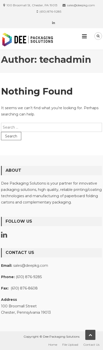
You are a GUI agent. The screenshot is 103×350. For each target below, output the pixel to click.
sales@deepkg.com (30, 265)
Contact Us (91, 344)
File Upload (70, 344)
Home (52, 344)
